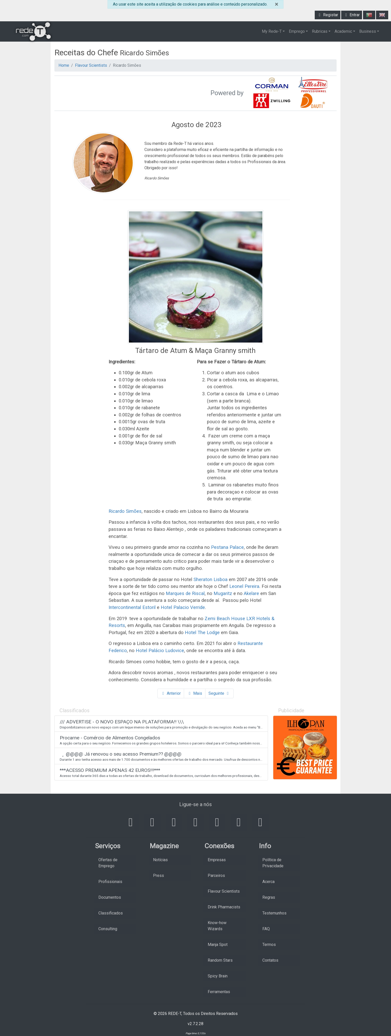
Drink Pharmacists (224, 907)
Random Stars (220, 960)
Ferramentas (219, 991)
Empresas (217, 859)
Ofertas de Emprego (107, 862)
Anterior (171, 693)
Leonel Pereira (244, 586)
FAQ (266, 928)
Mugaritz (223, 593)
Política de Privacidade (272, 862)
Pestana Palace (227, 547)
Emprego (297, 31)
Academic (343, 31)
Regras (268, 897)
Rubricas (319, 31)
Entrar (351, 14)
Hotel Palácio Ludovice (160, 650)
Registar (327, 14)
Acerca (268, 881)
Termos (269, 944)
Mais (194, 693)
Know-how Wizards (217, 925)
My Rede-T (272, 31)
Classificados (110, 913)
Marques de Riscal (185, 593)
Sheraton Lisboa (210, 579)
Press (158, 875)
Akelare (251, 593)
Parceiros (216, 875)
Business (367, 31)
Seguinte (219, 693)
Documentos (109, 897)
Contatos (270, 960)
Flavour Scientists (91, 65)
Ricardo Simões (125, 511)
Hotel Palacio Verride (183, 607)
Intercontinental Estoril (132, 607)
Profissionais (110, 881)
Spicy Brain (218, 976)
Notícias (160, 859)
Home (63, 65)
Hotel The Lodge (202, 632)
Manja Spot (218, 944)
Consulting (107, 928)
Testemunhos (274, 913)
